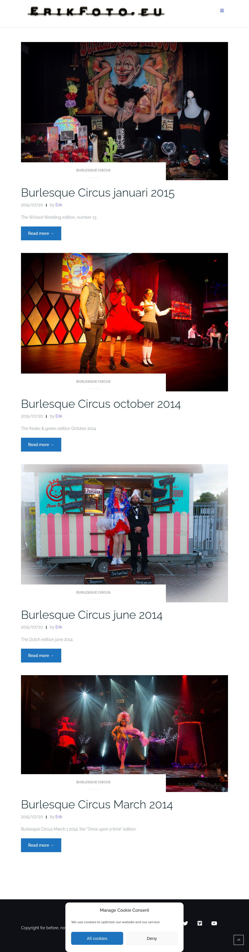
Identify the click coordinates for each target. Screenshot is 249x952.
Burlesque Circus (93, 170)
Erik (58, 205)
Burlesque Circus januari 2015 (98, 192)
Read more (44, 235)
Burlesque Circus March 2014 (97, 804)
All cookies (97, 938)
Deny (152, 938)
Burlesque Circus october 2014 (101, 403)
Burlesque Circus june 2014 (92, 614)
